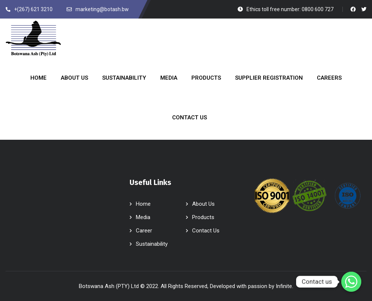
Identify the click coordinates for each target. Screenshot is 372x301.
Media (143, 217)
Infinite (284, 286)
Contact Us (205, 230)
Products (203, 217)
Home (143, 204)
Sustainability (152, 244)
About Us (203, 204)
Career (144, 230)
